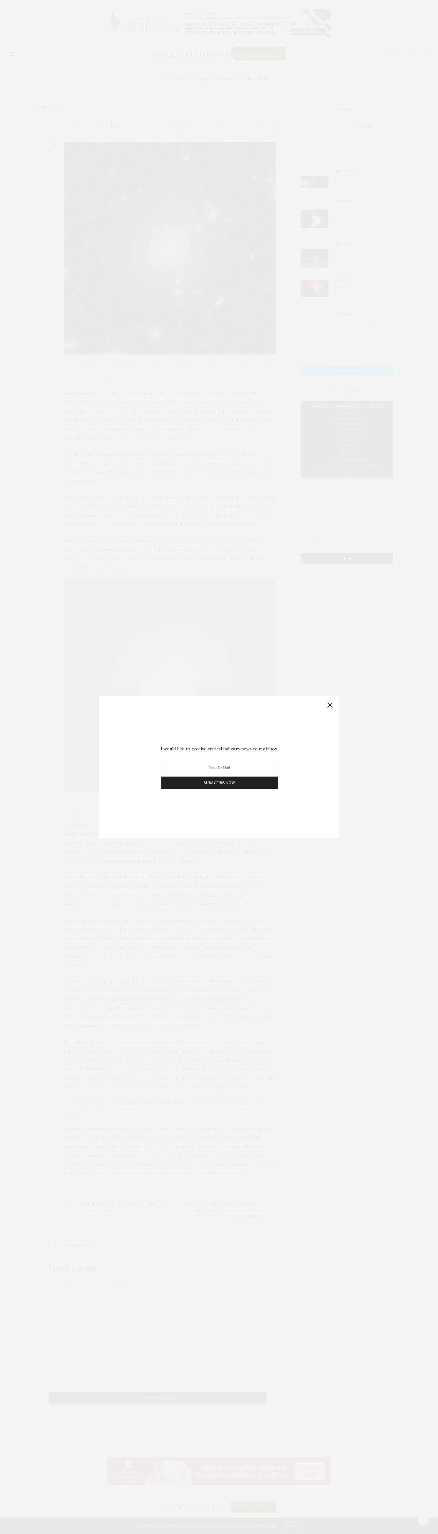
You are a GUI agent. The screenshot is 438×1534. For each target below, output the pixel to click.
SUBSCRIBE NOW (219, 782)
